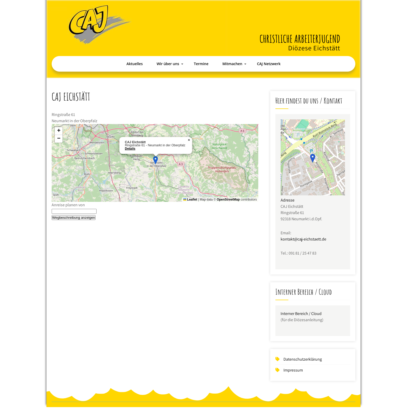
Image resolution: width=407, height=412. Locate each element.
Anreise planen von (68, 205)
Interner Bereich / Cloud (301, 313)
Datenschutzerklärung (302, 359)
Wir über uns (168, 63)
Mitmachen (232, 63)
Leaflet (190, 199)
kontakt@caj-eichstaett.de (303, 239)
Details (130, 148)
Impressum (293, 370)
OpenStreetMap (228, 199)
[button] (155, 160)
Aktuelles (134, 63)
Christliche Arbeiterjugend (300, 38)
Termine (201, 63)
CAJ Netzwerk (269, 63)
